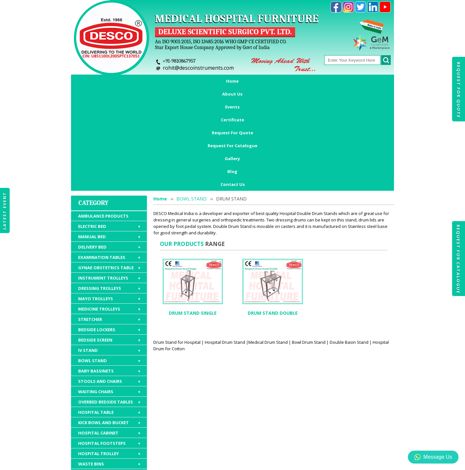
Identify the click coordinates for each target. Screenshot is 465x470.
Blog (368, 81)
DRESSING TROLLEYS (109, 198)
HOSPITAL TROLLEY (109, 363)
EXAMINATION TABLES (109, 167)
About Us (128, 81)
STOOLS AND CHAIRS (109, 291)
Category (93, 112)
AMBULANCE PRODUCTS (103, 125)
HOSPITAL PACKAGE (109, 411)
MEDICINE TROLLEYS (109, 218)
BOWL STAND (109, 270)
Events (158, 81)
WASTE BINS (109, 373)
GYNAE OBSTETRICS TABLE (109, 177)
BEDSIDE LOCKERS (109, 239)
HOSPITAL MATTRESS (109, 384)
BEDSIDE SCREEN (109, 249)
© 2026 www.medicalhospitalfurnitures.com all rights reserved (137, 462)
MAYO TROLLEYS (109, 208)
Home (97, 81)
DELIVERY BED (109, 156)
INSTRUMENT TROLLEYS (109, 187)
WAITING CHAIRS (109, 301)
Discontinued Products (325, 432)
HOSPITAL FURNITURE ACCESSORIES (109, 397)
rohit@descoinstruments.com (198, 67)
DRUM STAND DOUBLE (273, 223)
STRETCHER (109, 229)
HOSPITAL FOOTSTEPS (109, 353)
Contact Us (233, 94)
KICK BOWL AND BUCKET (109, 332)
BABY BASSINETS (109, 280)
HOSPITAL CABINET (109, 342)
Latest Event (4, 211)
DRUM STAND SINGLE (193, 223)
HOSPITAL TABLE (109, 322)
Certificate (191, 81)
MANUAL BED (109, 146)
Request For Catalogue (458, 259)
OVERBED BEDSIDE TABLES (109, 311)
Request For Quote (458, 90)
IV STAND (109, 260)
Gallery (342, 81)
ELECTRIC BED (109, 136)
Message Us (433, 457)
